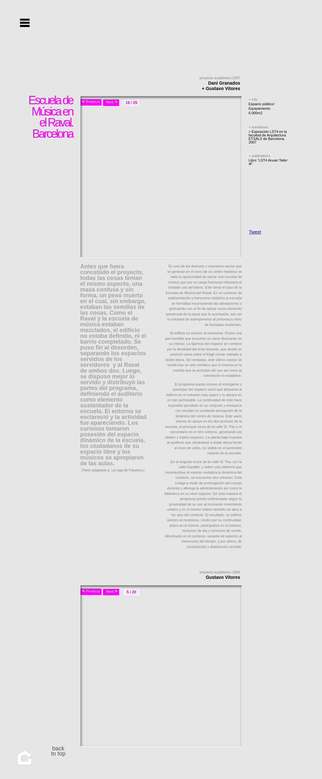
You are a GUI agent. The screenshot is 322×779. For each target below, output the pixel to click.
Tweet (255, 232)
